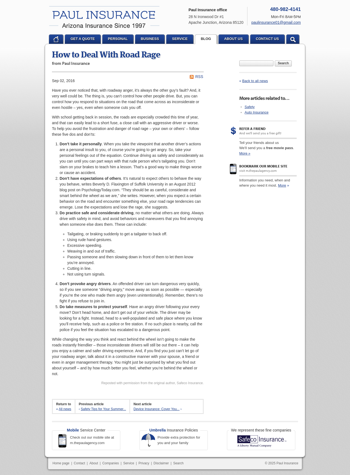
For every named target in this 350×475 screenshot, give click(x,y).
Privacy (143, 463)
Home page (60, 463)
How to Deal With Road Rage (106, 55)
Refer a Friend (252, 128)
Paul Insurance (104, 17)
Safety (250, 107)
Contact (79, 463)
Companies (110, 463)
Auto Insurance (257, 112)
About (93, 463)
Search (283, 63)
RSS (199, 76)
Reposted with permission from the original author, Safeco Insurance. (152, 383)
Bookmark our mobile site (263, 166)
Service (128, 463)
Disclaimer (161, 463)
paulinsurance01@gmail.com (276, 22)
